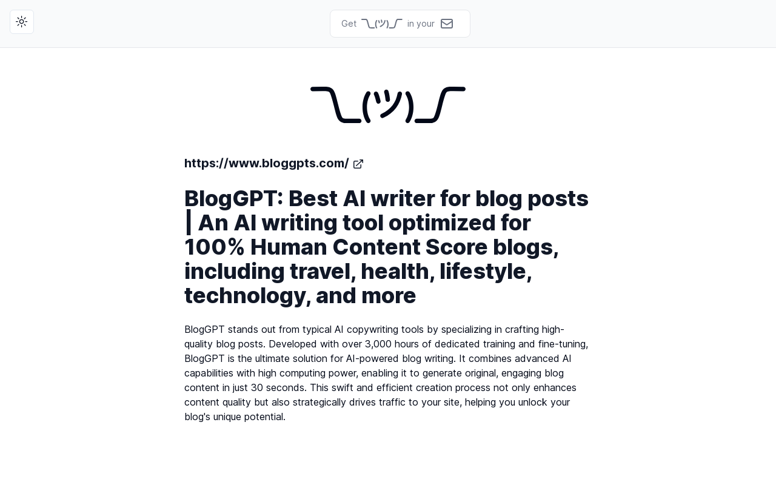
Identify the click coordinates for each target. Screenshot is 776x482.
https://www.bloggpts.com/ (274, 163)
